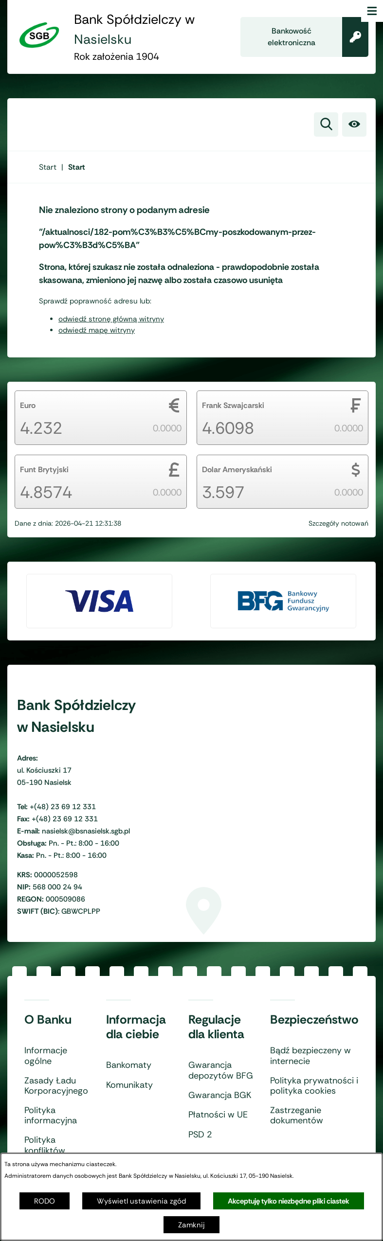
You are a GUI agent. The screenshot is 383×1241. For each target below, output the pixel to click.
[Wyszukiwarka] (326, 124)
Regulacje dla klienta (216, 1027)
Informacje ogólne (45, 1056)
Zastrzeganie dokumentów (296, 1115)
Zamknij (191, 1225)
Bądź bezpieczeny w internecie (310, 1056)
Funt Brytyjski (44, 469)
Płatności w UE (218, 1115)
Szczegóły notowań (338, 523)
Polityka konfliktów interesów (44, 1151)
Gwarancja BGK (219, 1095)
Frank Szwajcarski (233, 405)
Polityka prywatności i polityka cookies (314, 1086)
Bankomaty (128, 1065)
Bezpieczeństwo (314, 1019)
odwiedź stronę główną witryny (111, 319)
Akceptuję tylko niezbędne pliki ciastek (288, 1201)
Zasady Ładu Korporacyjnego (56, 1086)
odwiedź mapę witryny (96, 330)
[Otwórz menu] (372, 11)
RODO (44, 1201)
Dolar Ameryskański (237, 469)
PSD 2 (200, 1135)
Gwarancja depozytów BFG (220, 1070)
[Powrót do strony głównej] (47, 167)
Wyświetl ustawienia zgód (141, 1201)
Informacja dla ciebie (136, 1027)
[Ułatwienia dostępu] (354, 124)
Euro (28, 405)
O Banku (48, 1019)
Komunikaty (129, 1085)
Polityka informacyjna (50, 1115)
